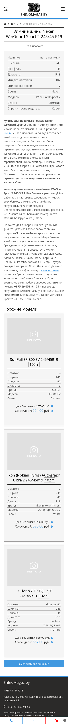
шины (7, 133)
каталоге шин (50, 270)
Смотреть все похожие (34, 664)
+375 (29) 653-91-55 (18, 706)
